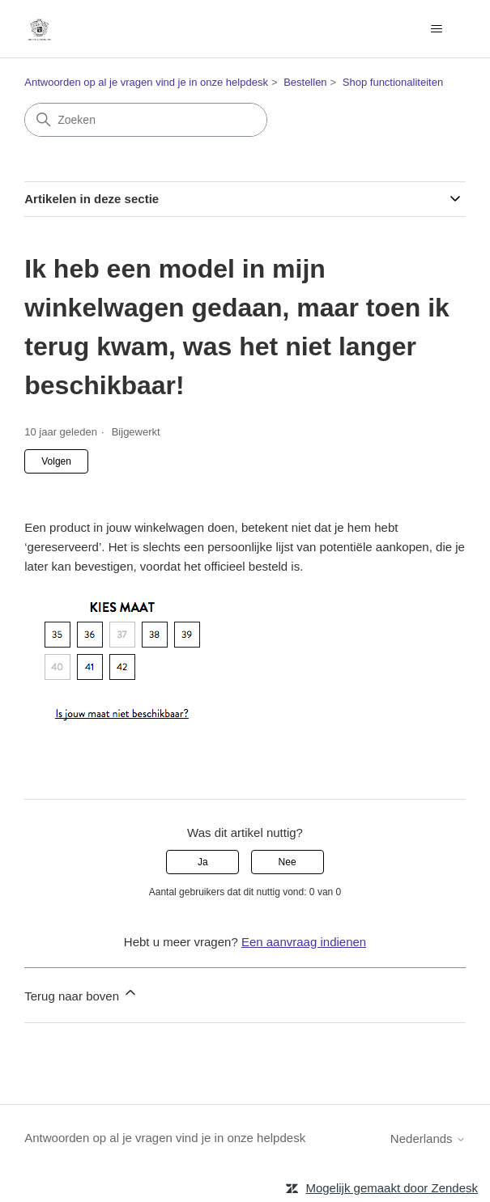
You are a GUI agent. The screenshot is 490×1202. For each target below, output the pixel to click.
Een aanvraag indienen (303, 942)
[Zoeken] (145, 120)
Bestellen (304, 82)
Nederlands (428, 1138)
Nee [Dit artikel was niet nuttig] (287, 862)
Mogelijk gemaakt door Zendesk (391, 1188)
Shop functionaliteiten (393, 82)
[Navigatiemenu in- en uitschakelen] (437, 29)
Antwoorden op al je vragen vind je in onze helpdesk (146, 82)
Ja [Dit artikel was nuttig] (203, 862)
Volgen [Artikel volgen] (56, 461)
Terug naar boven (81, 993)
